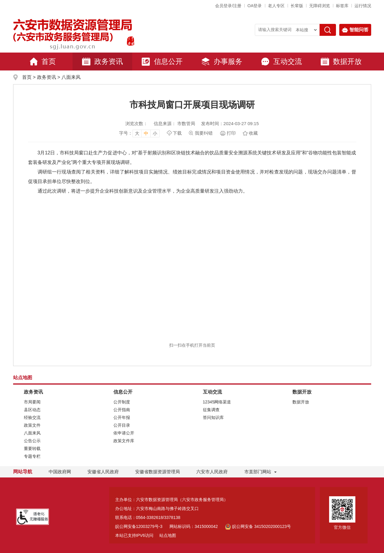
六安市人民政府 (212, 471)
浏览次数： (136, 123)
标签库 (342, 5)
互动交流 (281, 61)
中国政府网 (60, 471)
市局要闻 (32, 402)
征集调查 (211, 409)
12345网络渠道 (217, 402)
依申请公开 (123, 433)
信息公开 (162, 61)
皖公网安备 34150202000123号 (258, 526)
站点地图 (167, 535)
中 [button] (146, 133)
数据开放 (341, 61)
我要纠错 (204, 133)
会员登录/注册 (228, 5)
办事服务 (221, 61)
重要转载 (32, 448)
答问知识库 (213, 417)
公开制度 (121, 402)
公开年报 (121, 417)
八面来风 (71, 77)
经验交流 (32, 417)
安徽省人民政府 (103, 471)
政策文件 (32, 425)
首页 (43, 61)
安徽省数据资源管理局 (157, 471)
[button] (297, 5)
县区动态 (32, 409)
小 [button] (155, 133)
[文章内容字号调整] (139, 133)
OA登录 (254, 5)
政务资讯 (102, 61)
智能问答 (355, 30)
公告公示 (32, 440)
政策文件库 (123, 440)
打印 (231, 133)
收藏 (253, 133)
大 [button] (137, 133)
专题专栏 (32, 456)
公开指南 (121, 409)
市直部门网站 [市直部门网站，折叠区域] (257, 471)
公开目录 (121, 425)
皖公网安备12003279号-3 (139, 526)
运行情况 (362, 5)
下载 (177, 133)
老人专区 (276, 5)
